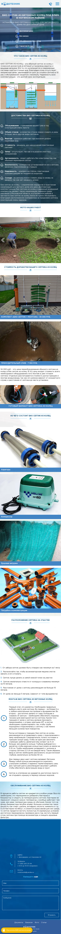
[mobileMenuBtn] (55, 4)
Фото (37, 922)
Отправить (51, 915)
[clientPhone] (30, 890)
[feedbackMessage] (30, 903)
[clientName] (30, 883)
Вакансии (29, 922)
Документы (18, 922)
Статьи (43, 922)
